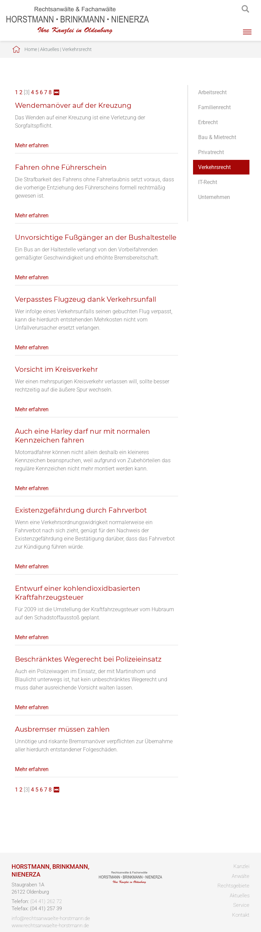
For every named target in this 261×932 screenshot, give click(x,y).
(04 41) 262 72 (46, 901)
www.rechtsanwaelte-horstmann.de (50, 925)
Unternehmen (214, 197)
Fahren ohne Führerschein (61, 167)
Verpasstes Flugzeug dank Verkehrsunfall (85, 299)
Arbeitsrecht (212, 92)
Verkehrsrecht (77, 49)
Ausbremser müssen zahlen (62, 729)
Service (241, 905)
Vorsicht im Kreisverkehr (56, 369)
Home (30, 49)
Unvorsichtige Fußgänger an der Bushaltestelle (95, 237)
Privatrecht (211, 152)
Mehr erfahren (32, 145)
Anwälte (240, 876)
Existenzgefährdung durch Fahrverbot (81, 510)
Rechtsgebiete (233, 886)
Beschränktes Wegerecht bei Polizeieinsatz (88, 659)
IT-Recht (207, 182)
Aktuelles (49, 49)
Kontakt (240, 915)
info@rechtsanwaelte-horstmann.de (51, 918)
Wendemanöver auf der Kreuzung (73, 105)
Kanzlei (241, 866)
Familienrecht (214, 107)
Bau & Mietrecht (217, 137)
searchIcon (245, 9)
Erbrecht (208, 122)
